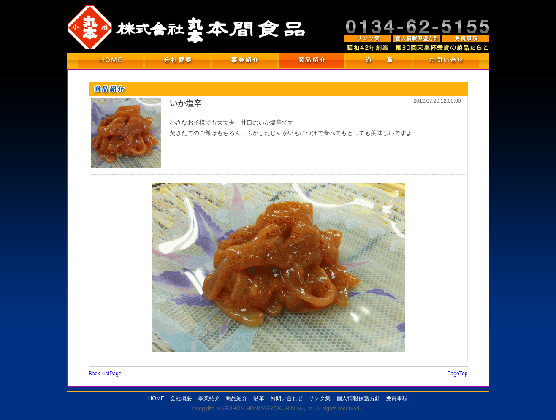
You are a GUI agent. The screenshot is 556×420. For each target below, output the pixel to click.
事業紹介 (209, 398)
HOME (156, 398)
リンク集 (320, 398)
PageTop (457, 374)
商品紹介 (236, 398)
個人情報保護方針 (358, 398)
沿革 (258, 398)
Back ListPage (105, 374)
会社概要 (181, 398)
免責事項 (397, 398)
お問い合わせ (286, 398)
